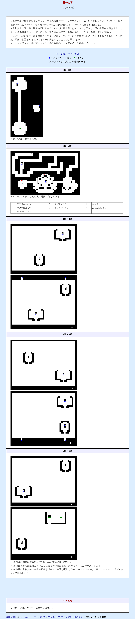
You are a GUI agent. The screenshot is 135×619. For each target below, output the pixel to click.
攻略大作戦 (12, 617)
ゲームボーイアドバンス (32, 617)
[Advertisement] (67, 588)
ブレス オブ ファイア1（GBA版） (65, 617)
